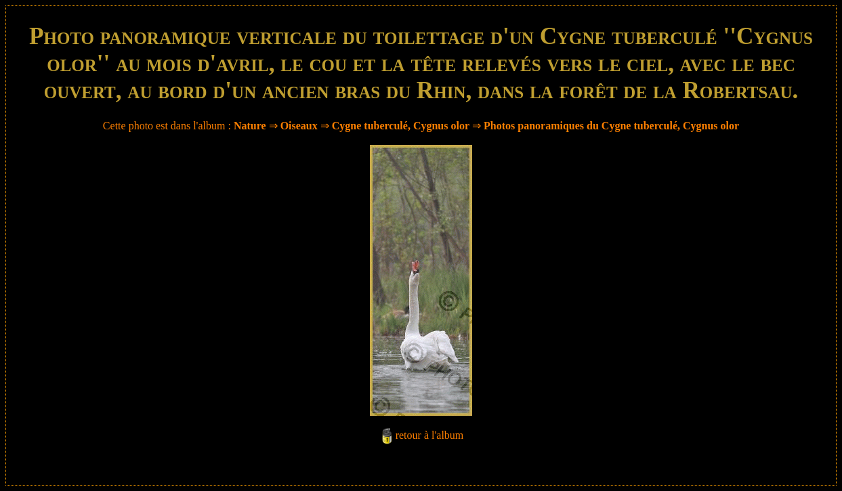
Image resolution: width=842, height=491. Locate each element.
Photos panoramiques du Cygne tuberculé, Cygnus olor (611, 125)
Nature (250, 125)
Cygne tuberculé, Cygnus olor (400, 125)
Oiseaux (299, 125)
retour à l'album (430, 435)
